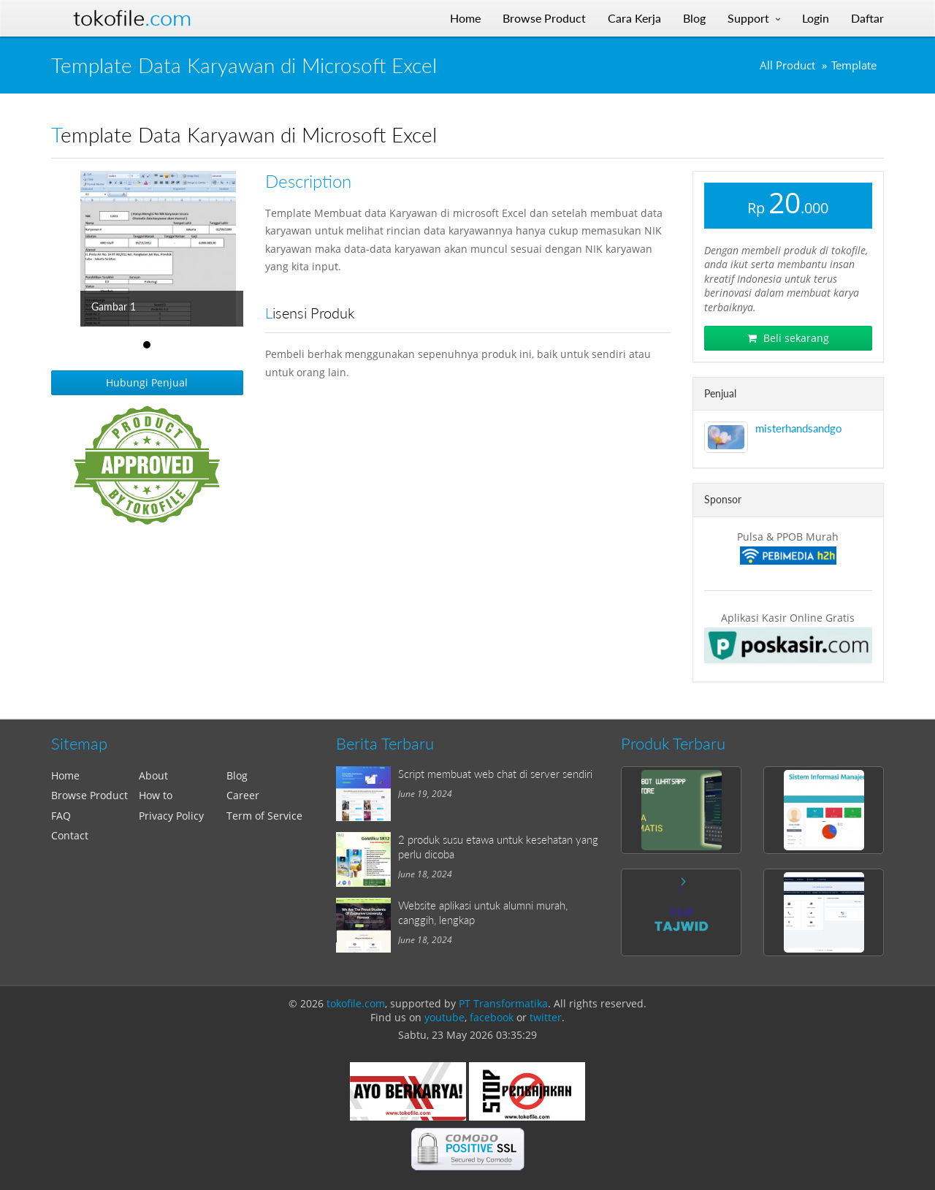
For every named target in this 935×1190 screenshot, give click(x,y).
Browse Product (89, 795)
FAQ (61, 816)
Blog (237, 775)
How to (155, 795)
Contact (69, 835)
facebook (492, 1017)
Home (65, 775)
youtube (444, 1017)
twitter (546, 1017)
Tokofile (132, 18)
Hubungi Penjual (147, 382)
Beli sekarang (788, 338)
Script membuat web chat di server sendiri (495, 773)
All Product (787, 65)
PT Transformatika (503, 1003)
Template (854, 65)
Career (242, 795)
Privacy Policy (171, 816)
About (153, 775)
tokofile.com (356, 1003)
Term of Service (264, 816)
